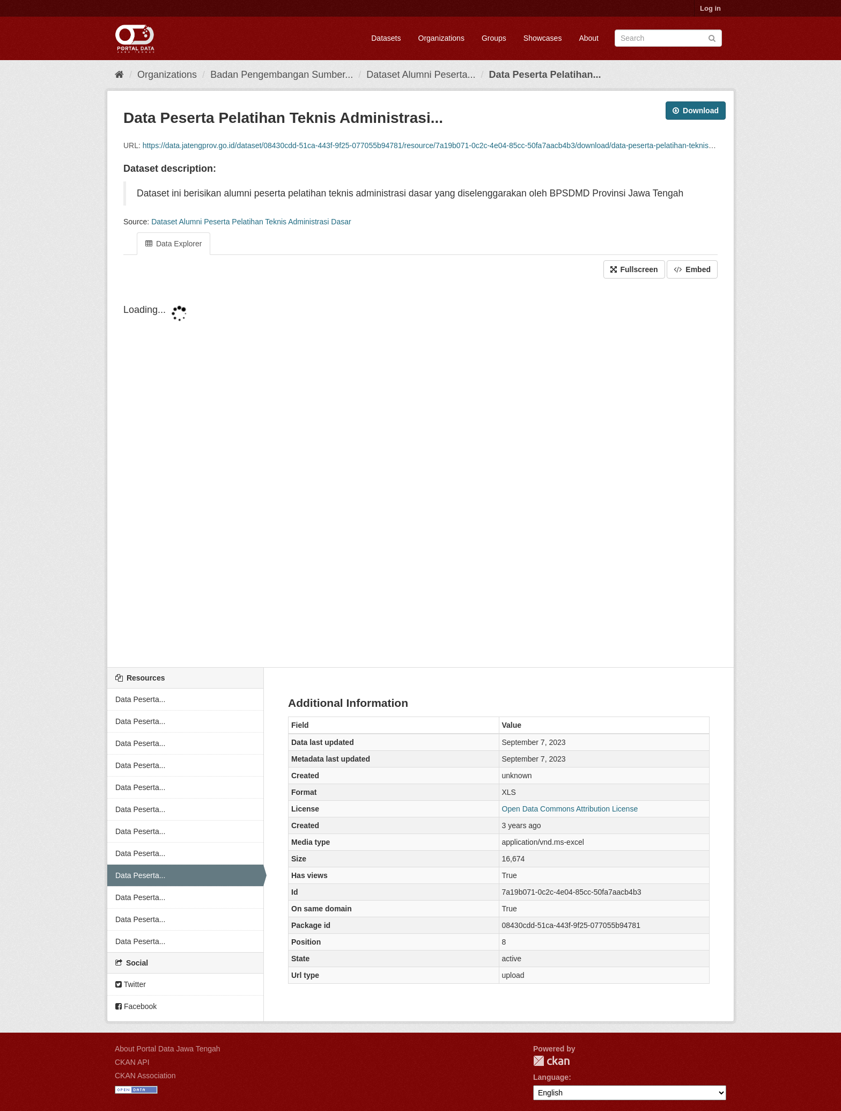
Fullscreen (634, 269)
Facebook (136, 1006)
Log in (710, 8)
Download (696, 110)
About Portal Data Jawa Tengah (167, 1048)
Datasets (386, 38)
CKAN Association (145, 1075)
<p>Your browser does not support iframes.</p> (420, 473)
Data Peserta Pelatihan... (545, 74)
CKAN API (132, 1062)
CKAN (551, 1060)
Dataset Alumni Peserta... (420, 74)
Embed (692, 269)
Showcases (542, 38)
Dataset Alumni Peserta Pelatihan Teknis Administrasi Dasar (251, 221)
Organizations (441, 38)
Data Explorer (173, 243)
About (589, 38)
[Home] (119, 74)
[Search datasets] (668, 38)
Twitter (130, 984)
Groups (494, 38)
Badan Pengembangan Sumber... (281, 74)
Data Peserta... (140, 699)
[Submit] (712, 37)
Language (551, 1077)
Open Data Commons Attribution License (570, 809)
